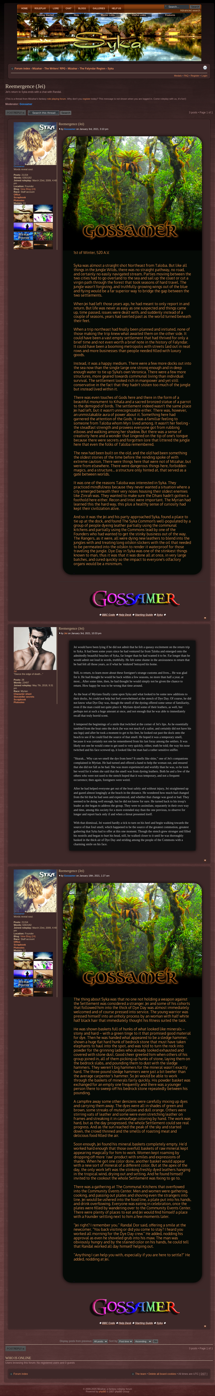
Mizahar (72, 68)
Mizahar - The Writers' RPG (48, 68)
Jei (65, 633)
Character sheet (22, 694)
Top (205, 618)
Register (195, 75)
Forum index (22, 68)
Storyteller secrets (24, 696)
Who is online (18, 1358)
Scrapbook (20, 197)
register (86, 99)
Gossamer (26, 104)
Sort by (121, 1341)
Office (17, 194)
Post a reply (15, 112)
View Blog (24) (28, 189)
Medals (178, 75)
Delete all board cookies (162, 1373)
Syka (111, 68)
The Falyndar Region (92, 68)
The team (140, 1373)
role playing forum (56, 99)
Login (204, 75)
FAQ (186, 75)
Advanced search (190, 10)
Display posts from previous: (84, 1341)
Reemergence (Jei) (25, 86)
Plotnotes (19, 200)
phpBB (102, 1391)
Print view (205, 67)
